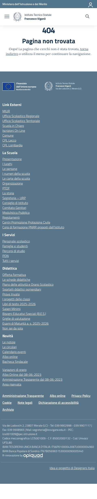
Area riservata (11, 384)
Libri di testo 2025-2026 (19, 303)
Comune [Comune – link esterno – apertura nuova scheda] (8, 135)
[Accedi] (91, 4)
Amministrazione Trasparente (23, 395)
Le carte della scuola (16, 178)
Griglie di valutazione (16, 318)
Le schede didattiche (16, 279)
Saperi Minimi (11, 308)
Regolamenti (11, 217)
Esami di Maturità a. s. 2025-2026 (25, 323)
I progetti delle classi (16, 299)
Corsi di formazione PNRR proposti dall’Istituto (33, 227)
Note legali (25, 402)
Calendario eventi (14, 351)
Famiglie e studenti (15, 246)
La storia (8, 193)
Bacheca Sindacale (15, 361)
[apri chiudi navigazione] (6, 16)
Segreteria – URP (14, 197)
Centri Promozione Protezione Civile (26, 222)
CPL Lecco (9, 140)
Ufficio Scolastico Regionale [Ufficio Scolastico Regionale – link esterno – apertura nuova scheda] (20, 115)
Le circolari (9, 347)
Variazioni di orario (14, 369)
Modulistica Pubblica (16, 212)
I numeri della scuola (16, 173)
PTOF (6, 188)
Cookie (7, 402)
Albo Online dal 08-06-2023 (21, 374)
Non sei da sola (12, 328)
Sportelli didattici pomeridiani (21, 289)
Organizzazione (12, 183)
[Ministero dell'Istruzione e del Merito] (24, 4)
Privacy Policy (81, 395)
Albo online (10, 356)
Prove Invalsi (11, 294)
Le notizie (8, 342)
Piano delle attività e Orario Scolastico (27, 284)
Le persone (9, 168)
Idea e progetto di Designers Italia (72, 468)
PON (5, 255)
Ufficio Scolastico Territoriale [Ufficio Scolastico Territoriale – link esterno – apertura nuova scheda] (21, 120)
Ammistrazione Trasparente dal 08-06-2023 (32, 379)
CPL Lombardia (12, 145)
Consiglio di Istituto (15, 202)
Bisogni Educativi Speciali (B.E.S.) (24, 313)
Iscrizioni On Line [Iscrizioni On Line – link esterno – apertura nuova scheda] (13, 130)
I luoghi (7, 163)
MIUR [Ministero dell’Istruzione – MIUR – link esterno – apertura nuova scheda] (6, 111)
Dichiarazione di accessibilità (58, 402)
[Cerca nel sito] (87, 16)
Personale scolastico (16, 241)
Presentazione (12, 159)
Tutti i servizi (10, 260)
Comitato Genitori (14, 207)
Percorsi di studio (13, 250)
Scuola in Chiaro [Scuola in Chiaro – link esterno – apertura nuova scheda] (13, 125)
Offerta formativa (14, 274)
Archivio (8, 409)
